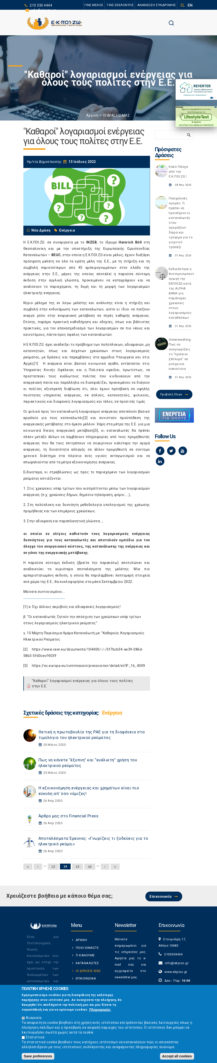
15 (77, 866)
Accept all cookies (177, 1057)
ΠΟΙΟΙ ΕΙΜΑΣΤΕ (87, 948)
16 (90, 866)
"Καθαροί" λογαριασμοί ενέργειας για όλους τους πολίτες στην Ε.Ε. (82, 683)
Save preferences (38, 1057)
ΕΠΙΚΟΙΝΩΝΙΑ (86, 978)
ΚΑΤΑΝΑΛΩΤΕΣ (87, 963)
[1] (36, 363)
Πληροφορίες (100, 1011)
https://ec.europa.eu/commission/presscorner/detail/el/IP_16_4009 (88, 666)
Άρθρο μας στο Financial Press (68, 815)
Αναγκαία (34, 1019)
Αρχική (92, 115)
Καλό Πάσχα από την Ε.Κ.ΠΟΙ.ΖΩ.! (178, 171)
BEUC (56, 255)
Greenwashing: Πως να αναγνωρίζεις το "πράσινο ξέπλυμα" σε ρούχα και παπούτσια (180, 354)
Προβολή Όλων (171, 394)
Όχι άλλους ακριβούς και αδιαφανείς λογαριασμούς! (76, 607)
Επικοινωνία (161, 896)
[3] (96, 430)
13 (53, 866)
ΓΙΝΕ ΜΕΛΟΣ (94, 5)
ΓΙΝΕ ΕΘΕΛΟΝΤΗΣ (120, 5)
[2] (85, 418)
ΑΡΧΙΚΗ (81, 940)
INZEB (91, 242)
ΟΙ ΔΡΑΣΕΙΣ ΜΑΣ (116, 115)
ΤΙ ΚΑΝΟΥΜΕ (85, 955)
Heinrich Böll (130, 242)
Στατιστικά (35, 1038)
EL (182, 5)
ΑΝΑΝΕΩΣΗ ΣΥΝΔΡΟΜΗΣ (156, 5)
